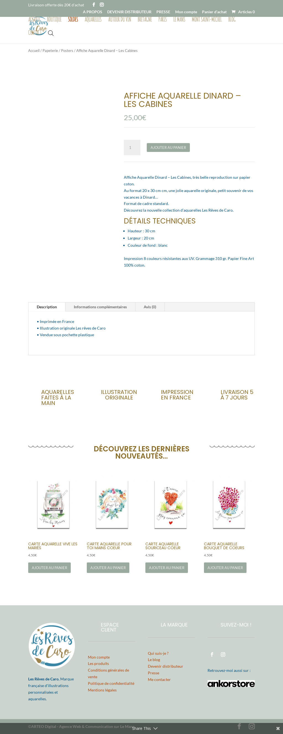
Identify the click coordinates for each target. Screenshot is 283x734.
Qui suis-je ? (158, 653)
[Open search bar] (51, 32)
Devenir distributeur (165, 666)
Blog (231, 20)
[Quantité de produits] (132, 147)
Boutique (54, 20)
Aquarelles (93, 20)
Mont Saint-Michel (207, 20)
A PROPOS (92, 12)
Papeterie (50, 50)
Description (47, 306)
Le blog (154, 659)
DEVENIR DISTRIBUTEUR (129, 12)
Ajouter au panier (168, 147)
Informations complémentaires (100, 306)
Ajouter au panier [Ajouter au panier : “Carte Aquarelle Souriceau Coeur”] (166, 567)
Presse (153, 672)
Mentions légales (102, 690)
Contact (34, 33)
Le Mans (179, 20)
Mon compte (186, 12)
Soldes (73, 20)
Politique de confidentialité (111, 683)
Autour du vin (119, 20)
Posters (67, 50)
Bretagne (145, 20)
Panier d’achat (214, 12)
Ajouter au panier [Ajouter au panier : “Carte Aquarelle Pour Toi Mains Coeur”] (108, 567)
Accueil (34, 20)
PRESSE (163, 12)
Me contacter (159, 679)
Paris (162, 20)
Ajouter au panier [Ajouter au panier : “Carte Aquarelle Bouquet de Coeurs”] (225, 567)
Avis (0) (150, 306)
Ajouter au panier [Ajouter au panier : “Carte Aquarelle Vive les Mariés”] (49, 567)
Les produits (98, 663)
